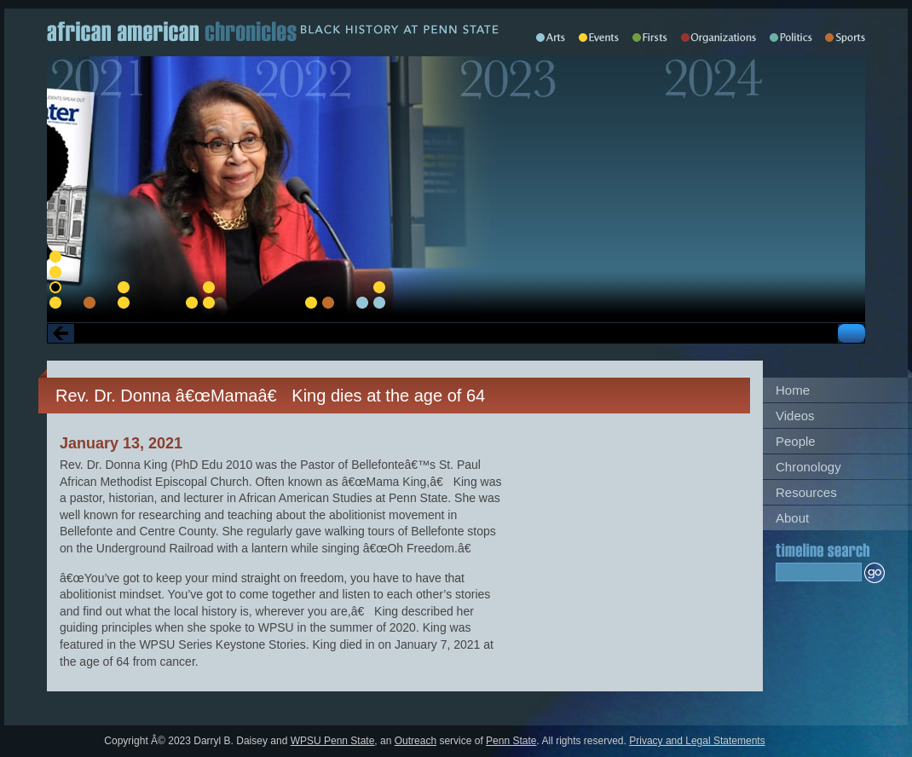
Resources (806, 492)
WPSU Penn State (333, 741)
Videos (795, 415)
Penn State (511, 741)
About (792, 518)
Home (793, 390)
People (796, 441)
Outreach (415, 741)
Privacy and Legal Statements (697, 741)
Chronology (808, 466)
